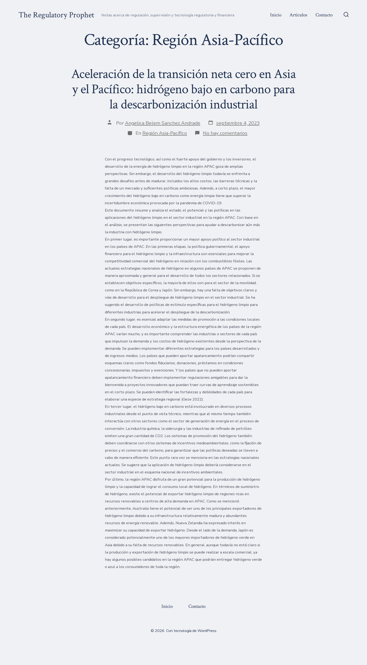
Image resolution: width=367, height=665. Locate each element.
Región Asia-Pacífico (164, 133)
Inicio (275, 15)
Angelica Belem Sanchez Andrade (162, 123)
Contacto (324, 15)
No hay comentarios (225, 133)
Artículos (298, 15)
